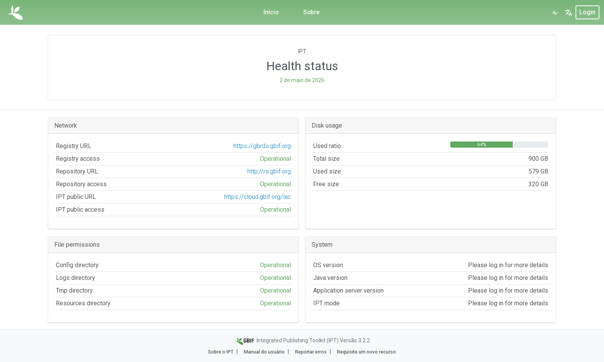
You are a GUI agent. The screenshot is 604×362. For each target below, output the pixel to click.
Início (271, 12)
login (587, 12)
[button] (568, 12)
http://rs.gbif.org (269, 171)
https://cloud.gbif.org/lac (257, 196)
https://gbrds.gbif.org (262, 146)
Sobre (311, 12)
